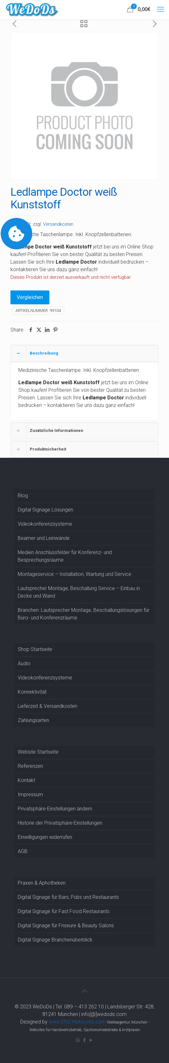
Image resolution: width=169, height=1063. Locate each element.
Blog (23, 496)
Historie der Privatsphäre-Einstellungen (60, 823)
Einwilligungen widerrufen (45, 837)
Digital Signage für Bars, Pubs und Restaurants (68, 897)
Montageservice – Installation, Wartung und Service (74, 574)
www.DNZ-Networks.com (77, 1022)
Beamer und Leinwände (44, 538)
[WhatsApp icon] (78, 1040)
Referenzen (30, 766)
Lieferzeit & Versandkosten (47, 706)
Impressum (30, 794)
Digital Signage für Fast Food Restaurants (64, 911)
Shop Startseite (35, 649)
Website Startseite (38, 752)
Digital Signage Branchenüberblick (55, 940)
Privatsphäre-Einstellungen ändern (55, 809)
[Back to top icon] (84, 991)
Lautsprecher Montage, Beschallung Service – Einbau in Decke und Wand (79, 592)
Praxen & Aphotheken (42, 883)
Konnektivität (32, 692)
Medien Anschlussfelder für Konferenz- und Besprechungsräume (65, 556)
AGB (23, 851)
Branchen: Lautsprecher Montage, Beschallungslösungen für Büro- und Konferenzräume (83, 614)
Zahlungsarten (33, 720)
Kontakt (26, 780)
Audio (24, 663)
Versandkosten (58, 224)
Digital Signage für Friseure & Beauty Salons (66, 926)
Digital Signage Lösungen (45, 510)
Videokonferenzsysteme (45, 524)
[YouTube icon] (91, 1040)
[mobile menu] (160, 9)
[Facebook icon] (84, 1040)
